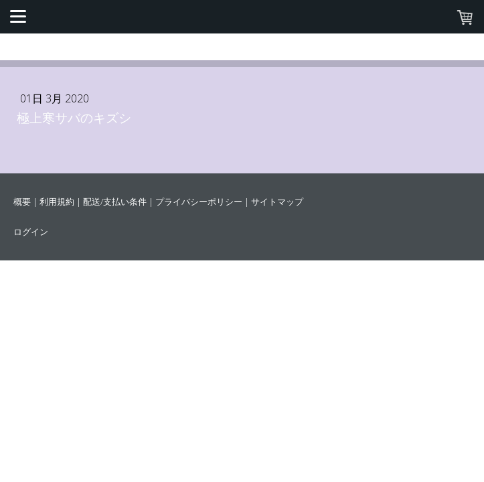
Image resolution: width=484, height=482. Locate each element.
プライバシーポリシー (198, 201)
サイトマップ (277, 201)
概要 (22, 201)
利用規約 (56, 201)
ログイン (30, 232)
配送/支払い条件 (115, 201)
